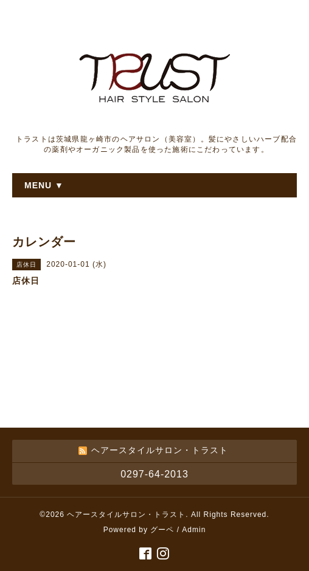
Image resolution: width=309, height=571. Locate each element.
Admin (194, 529)
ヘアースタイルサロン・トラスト (126, 514)
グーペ (162, 529)
